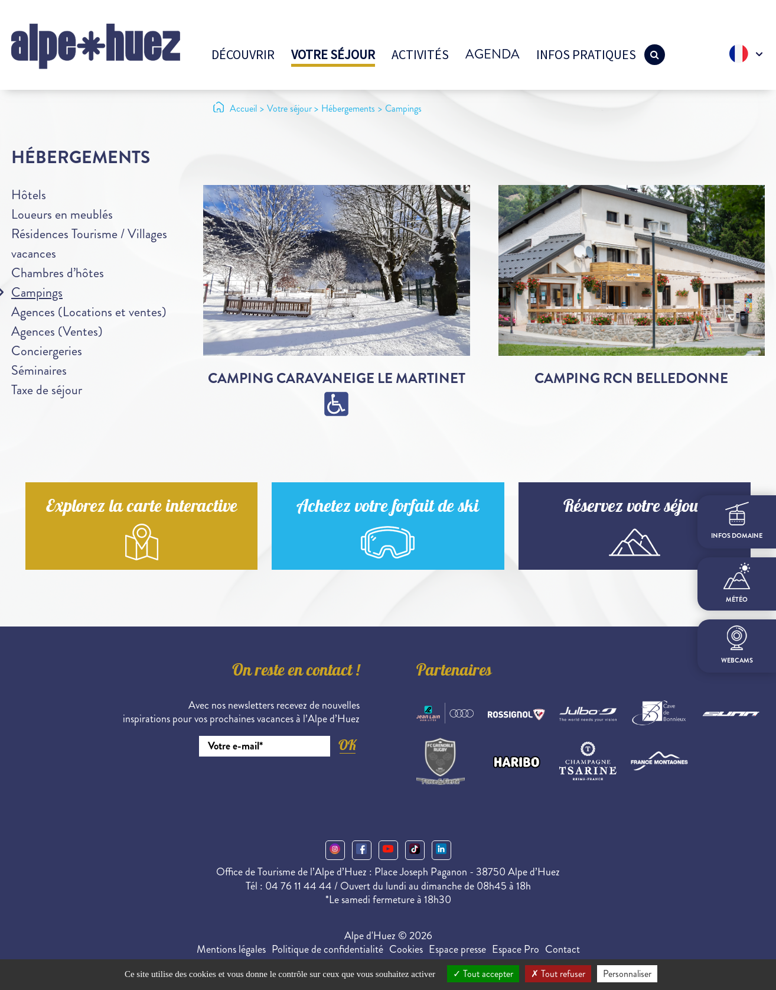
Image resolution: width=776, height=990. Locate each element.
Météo (736, 583)
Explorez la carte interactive (141, 508)
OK (347, 745)
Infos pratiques (586, 54)
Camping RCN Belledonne (631, 378)
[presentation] (270, 789)
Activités (420, 54)
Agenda (492, 54)
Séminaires (39, 370)
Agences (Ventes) (57, 331)
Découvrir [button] (243, 54)
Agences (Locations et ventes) (89, 312)
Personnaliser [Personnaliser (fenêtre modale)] (627, 974)
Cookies (406, 949)
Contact (562, 949)
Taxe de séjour (46, 390)
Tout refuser (558, 974)
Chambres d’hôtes (57, 273)
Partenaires (454, 672)
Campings (37, 292)
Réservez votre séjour (634, 508)
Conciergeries (46, 351)
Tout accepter (483, 974)
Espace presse (457, 949)
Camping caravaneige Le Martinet (336, 378)
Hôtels (28, 195)
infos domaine (736, 521)
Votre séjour (333, 54)
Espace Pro (515, 949)
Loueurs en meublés (62, 214)
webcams (737, 645)
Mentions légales (231, 949)
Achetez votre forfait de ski (387, 508)
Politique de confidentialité (327, 949)
